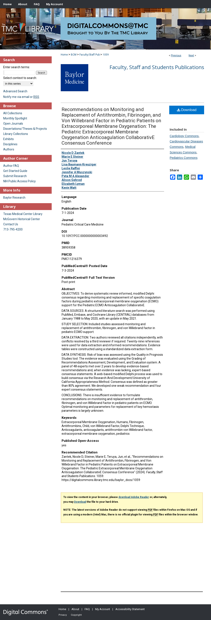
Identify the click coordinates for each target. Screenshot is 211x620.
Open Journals (13, 123)
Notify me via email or (21, 97)
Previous (176, 55)
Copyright (76, 615)
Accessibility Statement (130, 609)
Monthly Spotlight (15, 118)
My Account (102, 609)
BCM (73, 54)
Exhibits (8, 139)
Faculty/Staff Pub (89, 54)
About (75, 609)
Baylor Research (14, 197)
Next (191, 55)
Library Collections (15, 134)
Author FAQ (11, 165)
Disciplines (10, 144)
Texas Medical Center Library (22, 214)
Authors (8, 149)
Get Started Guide (15, 171)
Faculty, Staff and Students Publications (157, 67)
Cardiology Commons (184, 136)
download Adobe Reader (133, 497)
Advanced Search (15, 91)
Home (64, 54)
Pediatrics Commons (183, 157)
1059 (106, 54)
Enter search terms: (16, 67)
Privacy (63, 615)
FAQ (87, 609)
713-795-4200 (13, 229)
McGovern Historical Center (21, 219)
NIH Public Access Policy (19, 181)
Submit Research (15, 176)
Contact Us (10, 224)
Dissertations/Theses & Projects (25, 128)
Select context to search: (20, 78)
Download (187, 110)
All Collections (12, 113)
